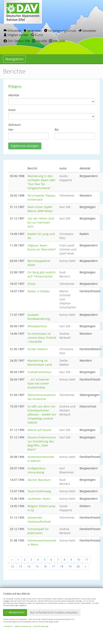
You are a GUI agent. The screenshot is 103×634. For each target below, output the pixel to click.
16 (45, 566)
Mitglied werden (16, 35)
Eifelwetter (12, 31)
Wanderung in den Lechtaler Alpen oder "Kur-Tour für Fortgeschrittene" (42, 182)
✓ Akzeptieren (15, 612)
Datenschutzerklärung (23, 626)
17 (53, 566)
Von (10, 129)
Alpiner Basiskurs (39, 480)
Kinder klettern (38, 349)
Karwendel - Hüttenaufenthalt (39, 519)
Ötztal (32, 284)
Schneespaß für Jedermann (38, 531)
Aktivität (13, 95)
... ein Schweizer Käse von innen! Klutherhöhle (38, 383)
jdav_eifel (57, 41)
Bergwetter (32, 31)
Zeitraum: (14, 125)
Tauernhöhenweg (39, 491)
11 (86, 559)
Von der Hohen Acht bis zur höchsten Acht (41, 222)
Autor (12, 110)
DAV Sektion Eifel (17, 41)
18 (61, 566)
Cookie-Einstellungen (41, 626)
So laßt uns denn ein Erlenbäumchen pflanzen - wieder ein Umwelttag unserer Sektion (42, 414)
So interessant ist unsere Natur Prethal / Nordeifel (42, 338)
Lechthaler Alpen (39, 499)
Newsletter (87, 31)
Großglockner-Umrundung (37, 470)
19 (69, 566)
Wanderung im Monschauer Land (40, 362)
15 (37, 566)
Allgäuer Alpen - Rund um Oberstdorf (42, 247)
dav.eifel (39, 41)
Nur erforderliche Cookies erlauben (54, 612)
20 (78, 566)
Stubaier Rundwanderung (39, 317)
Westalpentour (37, 326)
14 (28, 566)
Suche (37, 35)
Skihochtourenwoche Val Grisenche (42, 397)
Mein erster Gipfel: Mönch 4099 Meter (40, 209)
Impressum (8, 626)
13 (20, 566)
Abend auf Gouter (40, 430)
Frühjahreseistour (40, 372)
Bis (57, 129)
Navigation (14, 58)
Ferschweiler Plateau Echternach (41, 197)
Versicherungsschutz (60, 31)
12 (12, 566)
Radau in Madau (39, 291)
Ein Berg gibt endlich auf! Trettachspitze (42, 274)
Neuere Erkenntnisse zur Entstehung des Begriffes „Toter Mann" (42, 443)
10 (78, 559)
